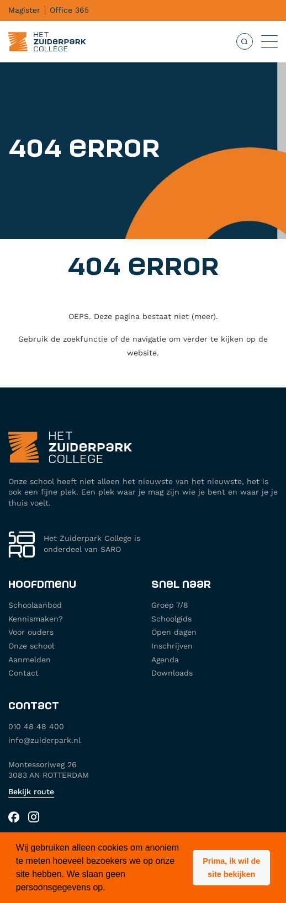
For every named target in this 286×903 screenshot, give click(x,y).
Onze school (31, 645)
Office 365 (69, 10)
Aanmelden (29, 659)
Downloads (172, 672)
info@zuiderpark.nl (44, 740)
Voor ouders (31, 632)
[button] (231, 867)
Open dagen (174, 632)
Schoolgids (171, 618)
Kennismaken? (35, 618)
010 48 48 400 (36, 726)
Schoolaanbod (35, 605)
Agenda (165, 659)
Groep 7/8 (169, 605)
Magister (24, 10)
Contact (23, 672)
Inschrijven (172, 645)
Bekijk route (31, 791)
